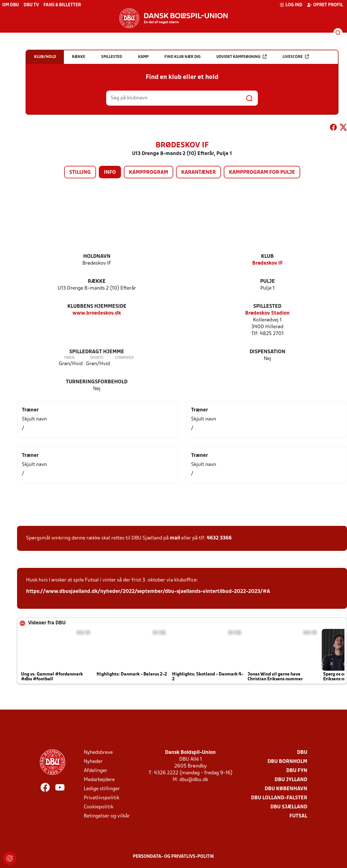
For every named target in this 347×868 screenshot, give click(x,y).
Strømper (124, 358)
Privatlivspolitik (101, 798)
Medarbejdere (99, 779)
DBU (302, 752)
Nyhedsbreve (98, 752)
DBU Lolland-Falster (279, 798)
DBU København (286, 789)
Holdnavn (96, 256)
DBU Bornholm (287, 761)
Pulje (267, 281)
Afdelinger (95, 770)
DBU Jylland (291, 779)
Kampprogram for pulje (262, 172)
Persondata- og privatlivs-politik (173, 857)
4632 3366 (219, 538)
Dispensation (267, 352)
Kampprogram (148, 172)
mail (175, 538)
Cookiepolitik (98, 807)
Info (110, 172)
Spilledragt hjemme (96, 352)
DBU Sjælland (288, 807)
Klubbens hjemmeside (96, 306)
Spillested (267, 306)
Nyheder (93, 761)
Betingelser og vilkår (107, 816)
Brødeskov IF (267, 263)
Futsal (298, 816)
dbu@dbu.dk (193, 779)
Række (97, 281)
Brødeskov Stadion (267, 313)
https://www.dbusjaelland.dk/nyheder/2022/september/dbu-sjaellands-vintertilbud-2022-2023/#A (148, 591)
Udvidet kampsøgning (241, 57)
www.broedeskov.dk (96, 313)
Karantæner (198, 172)
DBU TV (31, 5)
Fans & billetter (62, 5)
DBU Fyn (296, 770)
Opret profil (325, 4)
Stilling (80, 172)
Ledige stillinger (102, 789)
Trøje (69, 358)
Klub (267, 256)
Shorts (96, 358)
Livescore (296, 57)
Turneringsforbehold (96, 382)
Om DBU (10, 5)
